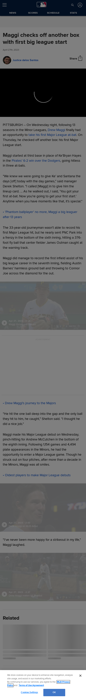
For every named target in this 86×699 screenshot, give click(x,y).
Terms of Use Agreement (31, 685)
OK (54, 692)
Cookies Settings (29, 692)
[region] (43, 684)
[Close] (80, 675)
